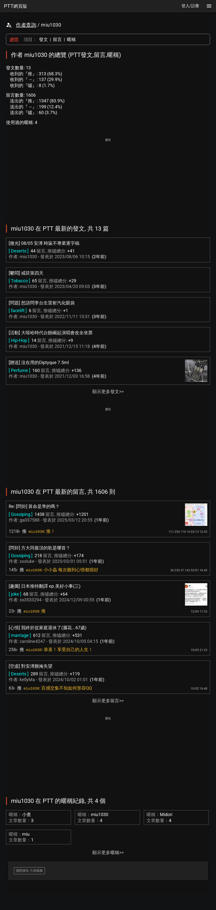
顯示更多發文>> (108, 391)
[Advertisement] (108, 178)
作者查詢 (26, 25)
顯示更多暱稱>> (108, 852)
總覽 (14, 39)
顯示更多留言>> (108, 700)
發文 (43, 39)
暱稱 (71, 39)
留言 (57, 39)
